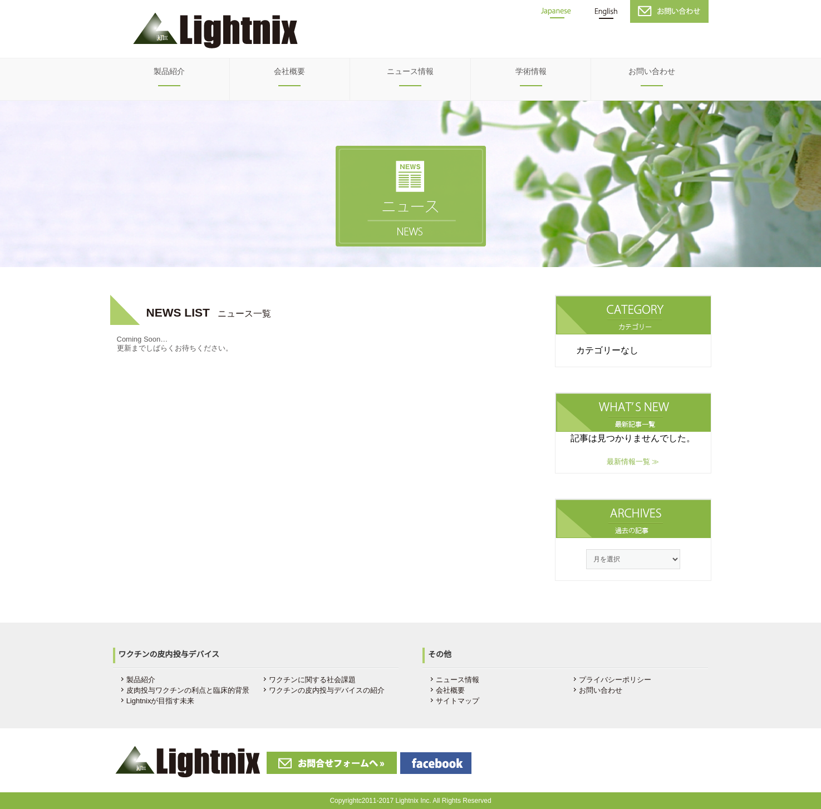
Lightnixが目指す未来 (160, 701)
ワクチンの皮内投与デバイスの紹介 (327, 690)
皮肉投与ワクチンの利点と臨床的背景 (187, 690)
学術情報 (531, 71)
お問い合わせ (651, 71)
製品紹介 (169, 71)
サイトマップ (457, 701)
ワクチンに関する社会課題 (312, 679)
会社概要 (289, 71)
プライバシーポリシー (615, 679)
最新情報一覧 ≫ (633, 461)
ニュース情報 (410, 71)
